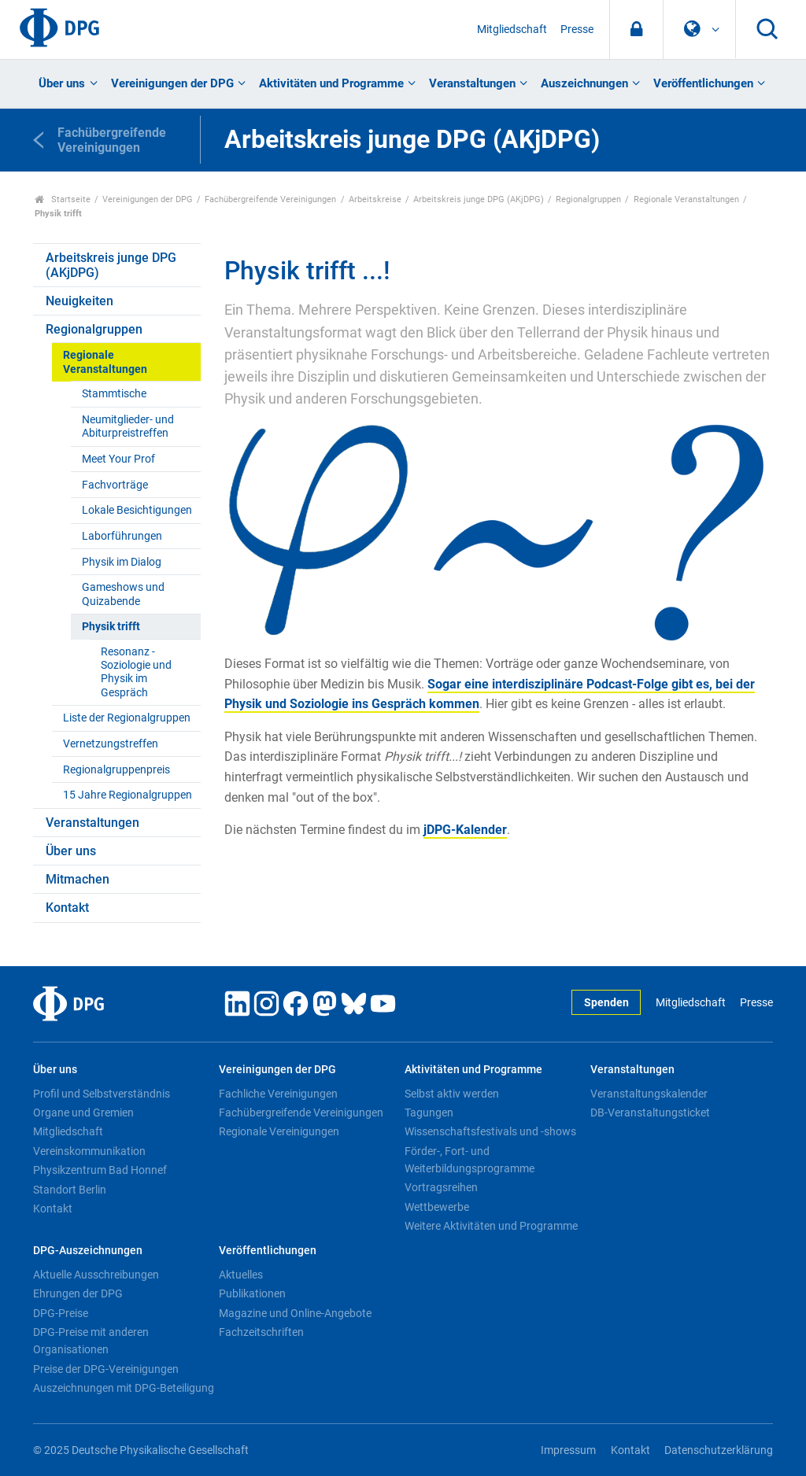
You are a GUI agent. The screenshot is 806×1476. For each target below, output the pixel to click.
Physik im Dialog (121, 562)
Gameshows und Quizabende (123, 594)
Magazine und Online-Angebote (295, 1313)
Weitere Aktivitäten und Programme (491, 1226)
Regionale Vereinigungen (279, 1131)
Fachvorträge (115, 485)
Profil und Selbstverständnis (101, 1093)
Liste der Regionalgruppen (126, 718)
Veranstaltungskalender (649, 1093)
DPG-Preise (60, 1313)
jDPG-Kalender (465, 829)
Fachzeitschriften (261, 1332)
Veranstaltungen (472, 83)
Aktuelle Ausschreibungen (96, 1274)
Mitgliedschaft (512, 29)
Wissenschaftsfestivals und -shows (490, 1131)
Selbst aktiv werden (452, 1093)
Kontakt (67, 907)
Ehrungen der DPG (78, 1293)
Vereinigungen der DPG (172, 83)
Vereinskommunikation (89, 1151)
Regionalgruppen (588, 199)
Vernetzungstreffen (110, 744)
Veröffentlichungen (703, 83)
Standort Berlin (69, 1189)
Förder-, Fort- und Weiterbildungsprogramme (469, 1160)
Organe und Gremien (83, 1112)
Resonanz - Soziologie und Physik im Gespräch (136, 672)
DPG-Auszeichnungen (87, 1250)
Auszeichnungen (584, 83)
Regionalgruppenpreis (116, 770)
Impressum (568, 1450)
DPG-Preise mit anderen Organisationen (91, 1341)
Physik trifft (111, 626)
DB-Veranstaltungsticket (650, 1112)
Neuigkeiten (79, 300)
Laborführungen (122, 536)
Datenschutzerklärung (718, 1450)
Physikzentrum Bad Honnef (100, 1170)
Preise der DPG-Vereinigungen (106, 1369)
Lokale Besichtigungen (137, 510)
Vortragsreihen (441, 1187)
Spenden (606, 1002)
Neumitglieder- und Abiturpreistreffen (128, 426)
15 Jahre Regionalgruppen (127, 795)
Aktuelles (241, 1274)
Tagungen (429, 1112)
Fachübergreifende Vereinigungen (270, 199)
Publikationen (252, 1293)
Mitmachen (77, 879)
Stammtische (114, 393)
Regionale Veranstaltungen (686, 199)
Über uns (62, 83)
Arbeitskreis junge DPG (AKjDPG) (478, 199)
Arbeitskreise (375, 199)
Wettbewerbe (437, 1207)
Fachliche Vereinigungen (278, 1093)
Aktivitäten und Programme (331, 83)
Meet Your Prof (118, 459)
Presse (576, 29)
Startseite (63, 199)
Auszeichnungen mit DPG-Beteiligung (123, 1388)
